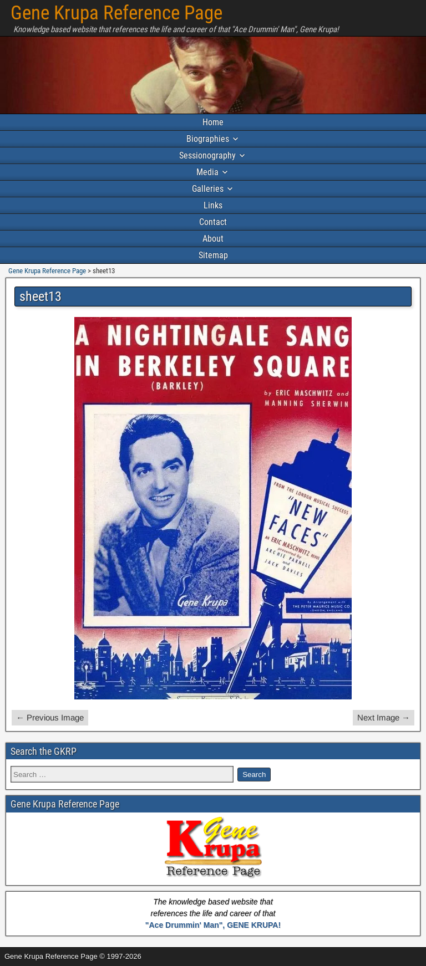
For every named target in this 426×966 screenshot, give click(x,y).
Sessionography (207, 155)
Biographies (207, 139)
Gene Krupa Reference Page (116, 13)
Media (207, 172)
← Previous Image (50, 717)
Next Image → (383, 717)
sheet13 (40, 296)
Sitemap (213, 255)
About (213, 238)
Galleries (208, 188)
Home (213, 122)
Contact (213, 222)
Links (213, 205)
